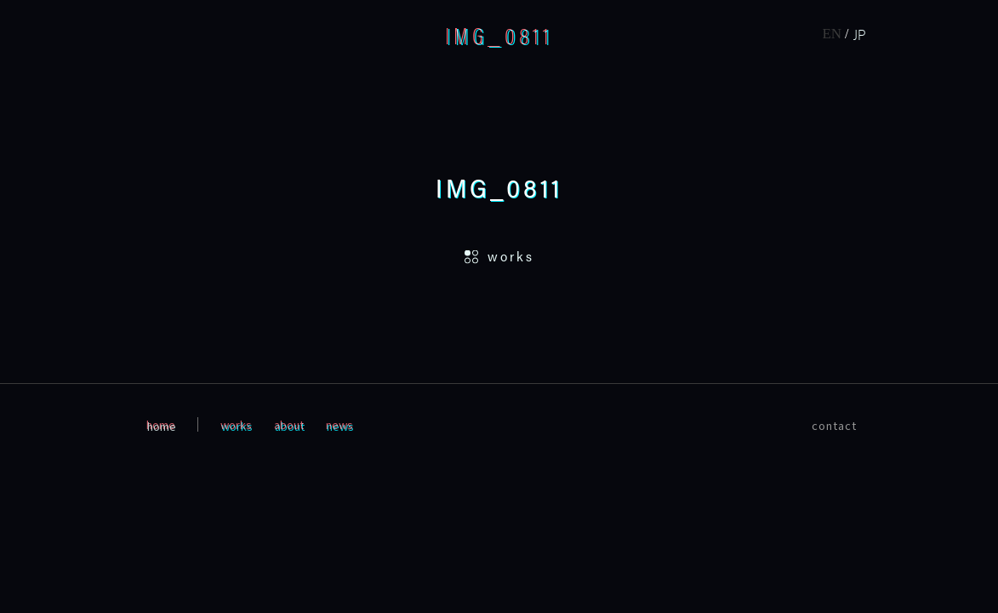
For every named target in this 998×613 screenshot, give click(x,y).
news (339, 424)
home (160, 424)
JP (859, 34)
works (236, 424)
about (289, 424)
